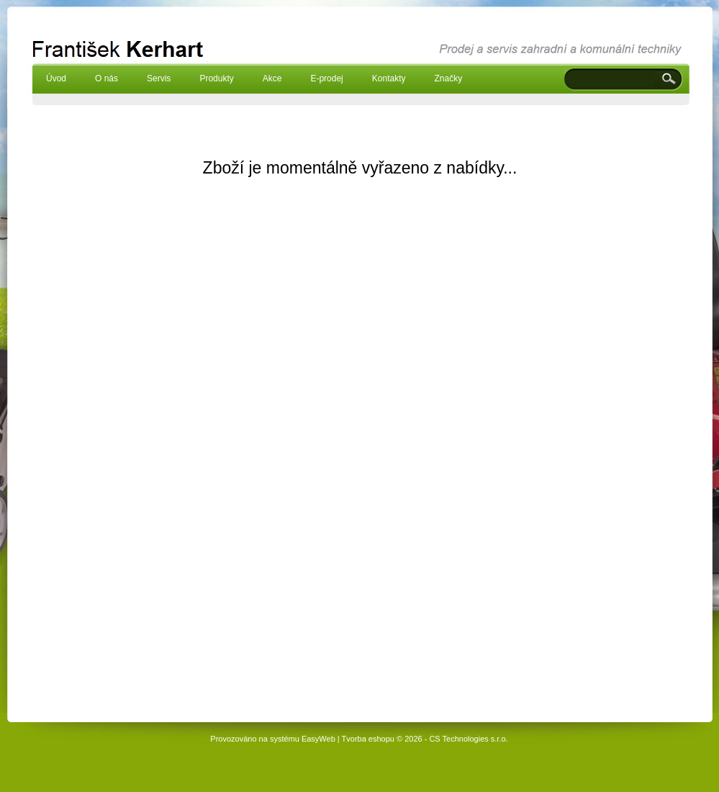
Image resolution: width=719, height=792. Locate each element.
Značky (448, 78)
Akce (272, 78)
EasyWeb (318, 738)
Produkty (216, 78)
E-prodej (326, 78)
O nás (106, 78)
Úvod (56, 78)
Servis (159, 78)
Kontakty (389, 78)
